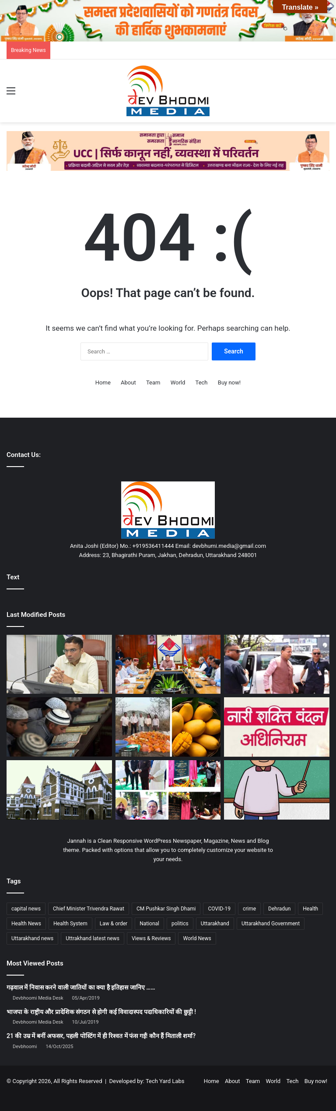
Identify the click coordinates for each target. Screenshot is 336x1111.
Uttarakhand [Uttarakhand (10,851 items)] (215, 924)
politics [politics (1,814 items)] (180, 924)
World (178, 382)
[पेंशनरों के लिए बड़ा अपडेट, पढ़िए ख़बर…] (59, 664)
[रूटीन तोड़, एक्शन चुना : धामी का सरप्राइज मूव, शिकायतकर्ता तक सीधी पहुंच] (276, 664)
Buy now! (229, 382)
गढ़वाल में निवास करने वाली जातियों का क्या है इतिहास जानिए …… (81, 987)
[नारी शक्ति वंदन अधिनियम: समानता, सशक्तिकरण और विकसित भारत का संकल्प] (276, 727)
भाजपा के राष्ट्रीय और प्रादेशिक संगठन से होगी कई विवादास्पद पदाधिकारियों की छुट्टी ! (101, 1011)
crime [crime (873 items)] (249, 909)
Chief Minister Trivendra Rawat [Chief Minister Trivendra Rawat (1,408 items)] (88, 909)
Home (103, 382)
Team (153, 382)
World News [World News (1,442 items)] (197, 938)
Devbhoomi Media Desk (38, 998)
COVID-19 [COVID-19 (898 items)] (219, 909)
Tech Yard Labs (165, 1081)
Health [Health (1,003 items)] (310, 909)
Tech (202, 382)
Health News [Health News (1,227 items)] (26, 924)
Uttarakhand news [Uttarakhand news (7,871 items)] (32, 938)
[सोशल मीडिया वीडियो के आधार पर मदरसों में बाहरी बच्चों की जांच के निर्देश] (59, 727)
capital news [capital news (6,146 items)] (26, 909)
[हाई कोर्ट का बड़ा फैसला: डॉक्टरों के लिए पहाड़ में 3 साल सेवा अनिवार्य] (59, 790)
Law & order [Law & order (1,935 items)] (113, 924)
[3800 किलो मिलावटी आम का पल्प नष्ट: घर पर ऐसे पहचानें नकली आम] (168, 727)
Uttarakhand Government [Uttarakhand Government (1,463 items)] (271, 924)
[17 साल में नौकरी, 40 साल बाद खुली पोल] (276, 790)
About (128, 382)
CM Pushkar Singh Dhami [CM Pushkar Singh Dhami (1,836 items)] (166, 909)
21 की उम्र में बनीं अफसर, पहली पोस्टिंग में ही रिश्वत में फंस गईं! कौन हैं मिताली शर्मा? (101, 1035)
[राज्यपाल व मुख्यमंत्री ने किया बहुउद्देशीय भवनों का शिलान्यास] (168, 790)
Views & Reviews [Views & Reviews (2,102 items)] (151, 938)
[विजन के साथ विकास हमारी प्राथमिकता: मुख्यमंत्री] (168, 664)
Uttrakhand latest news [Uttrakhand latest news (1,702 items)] (92, 938)
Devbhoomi (25, 1046)
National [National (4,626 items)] (149, 924)
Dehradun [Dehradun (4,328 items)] (279, 909)
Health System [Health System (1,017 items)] (70, 924)
